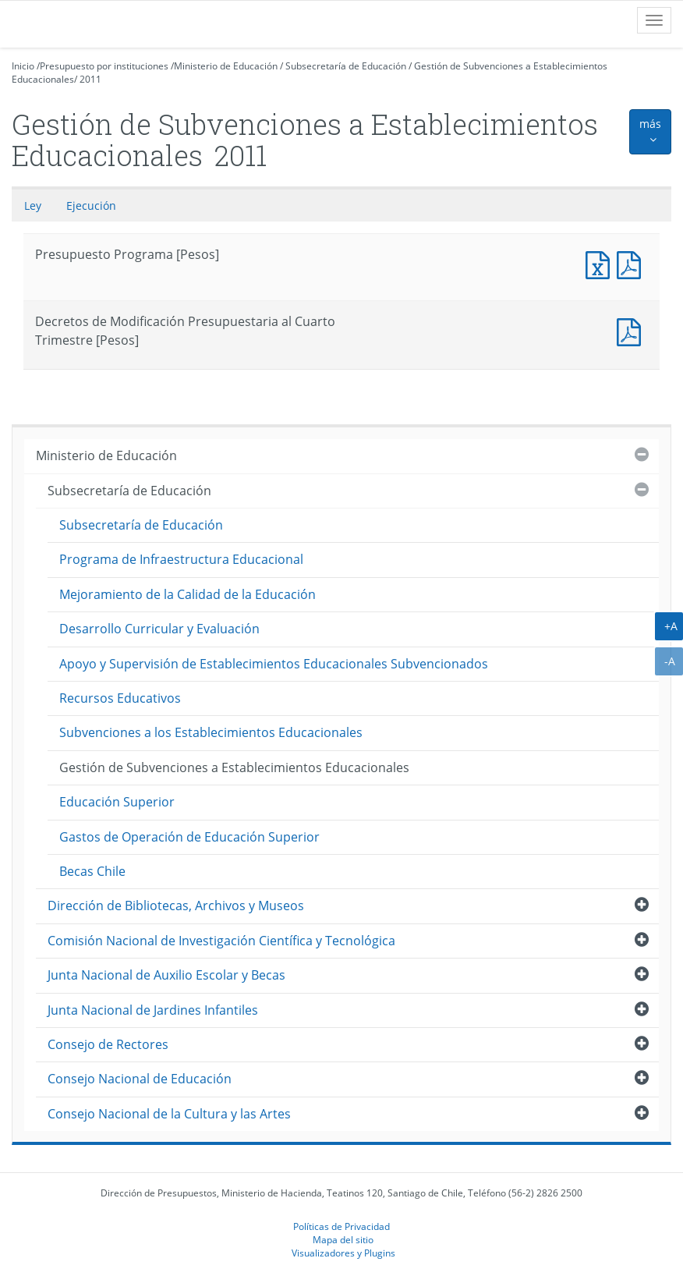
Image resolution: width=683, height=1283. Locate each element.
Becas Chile (92, 871)
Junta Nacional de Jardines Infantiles (153, 1010)
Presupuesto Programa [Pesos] (601, 263)
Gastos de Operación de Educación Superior (189, 836)
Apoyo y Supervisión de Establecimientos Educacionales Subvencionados (273, 663)
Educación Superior (117, 801)
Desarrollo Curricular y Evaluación (159, 628)
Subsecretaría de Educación (345, 66)
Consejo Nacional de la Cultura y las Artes (169, 1113)
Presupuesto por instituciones (104, 66)
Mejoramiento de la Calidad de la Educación (187, 594)
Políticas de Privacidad (341, 1226)
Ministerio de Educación (226, 66)
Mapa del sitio (343, 1239)
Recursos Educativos (120, 698)
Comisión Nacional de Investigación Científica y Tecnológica (221, 940)
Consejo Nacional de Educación (140, 1078)
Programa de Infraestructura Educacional (181, 559)
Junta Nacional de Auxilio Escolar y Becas (166, 975)
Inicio (23, 66)
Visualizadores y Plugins (343, 1252)
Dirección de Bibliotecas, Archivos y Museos (176, 905)
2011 (90, 79)
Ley (32, 205)
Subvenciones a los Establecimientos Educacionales (211, 732)
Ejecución (91, 205)
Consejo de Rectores (108, 1044)
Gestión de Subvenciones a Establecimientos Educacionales (234, 767)
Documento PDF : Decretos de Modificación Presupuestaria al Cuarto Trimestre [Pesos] (632, 330)
